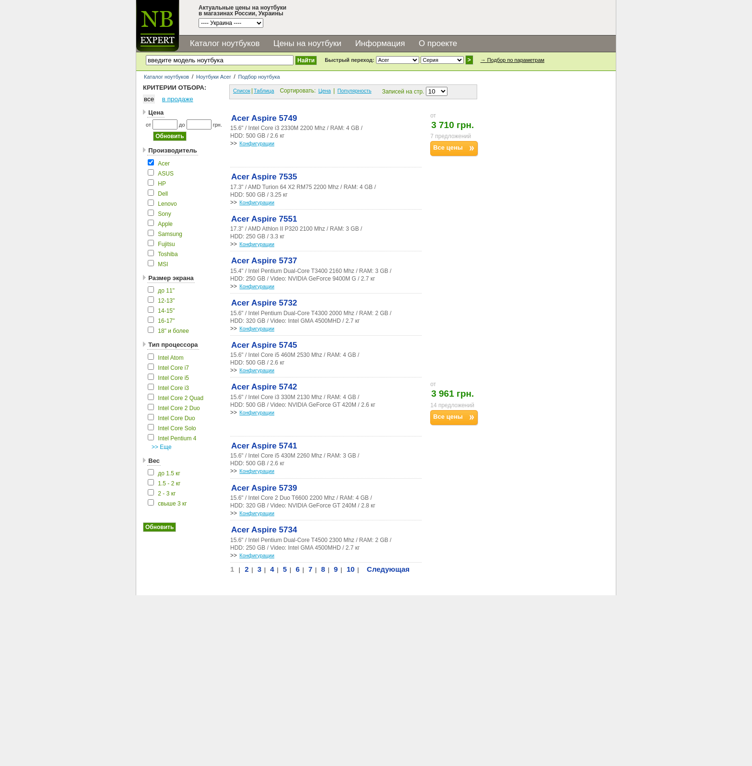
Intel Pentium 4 (177, 438)
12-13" (166, 300)
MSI (163, 264)
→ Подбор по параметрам (512, 60)
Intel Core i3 (173, 388)
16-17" (166, 321)
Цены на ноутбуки (307, 43)
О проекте (438, 43)
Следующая (388, 569)
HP (162, 183)
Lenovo (167, 203)
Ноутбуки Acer (213, 77)
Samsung (170, 234)
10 (351, 569)
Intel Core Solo (177, 428)
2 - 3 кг (167, 493)
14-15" (166, 310)
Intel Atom (170, 357)
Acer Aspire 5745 (264, 345)
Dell (163, 193)
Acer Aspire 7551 (264, 219)
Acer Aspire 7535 (264, 176)
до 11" (166, 290)
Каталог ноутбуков (224, 43)
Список (241, 91)
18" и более (173, 331)
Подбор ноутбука (259, 77)
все (149, 99)
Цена (156, 112)
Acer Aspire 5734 (264, 529)
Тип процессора (173, 344)
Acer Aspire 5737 (264, 260)
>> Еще (162, 447)
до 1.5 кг (169, 473)
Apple (165, 224)
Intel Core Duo (176, 418)
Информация (380, 43)
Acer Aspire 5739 (264, 488)
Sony (164, 214)
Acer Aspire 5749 (264, 118)
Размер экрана (170, 278)
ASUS (166, 173)
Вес (154, 460)
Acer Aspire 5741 (264, 445)
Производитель (172, 150)
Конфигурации (256, 143)
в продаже (177, 99)
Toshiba (167, 254)
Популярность (355, 91)
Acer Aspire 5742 (264, 386)
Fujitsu (166, 244)
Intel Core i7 (173, 368)
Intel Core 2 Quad (180, 398)
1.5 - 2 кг (169, 483)
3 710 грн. (452, 125)
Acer (164, 163)
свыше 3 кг (172, 503)
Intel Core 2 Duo (179, 408)
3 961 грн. (452, 394)
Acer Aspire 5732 (264, 302)
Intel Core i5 (173, 378)
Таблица (264, 91)
